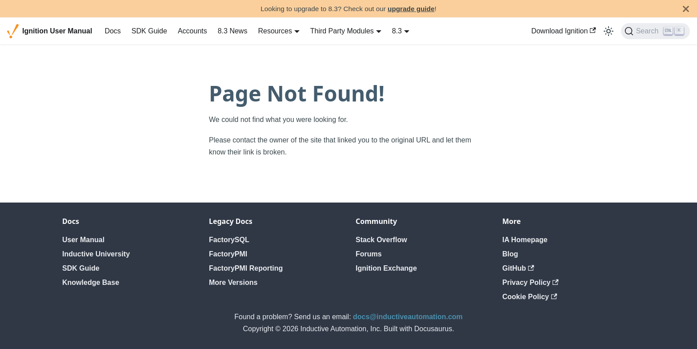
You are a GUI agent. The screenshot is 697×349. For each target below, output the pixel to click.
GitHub (518, 268)
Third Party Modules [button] (342, 31)
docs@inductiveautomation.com (408, 317)
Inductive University (96, 254)
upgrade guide (411, 8)
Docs (112, 31)
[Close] (686, 8)
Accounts (192, 31)
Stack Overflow (381, 239)
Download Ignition (563, 31)
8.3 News (233, 31)
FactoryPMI (228, 254)
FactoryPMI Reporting (246, 268)
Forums (369, 254)
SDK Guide (149, 31)
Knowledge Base (90, 282)
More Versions (233, 282)
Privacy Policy (530, 282)
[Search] (655, 31)
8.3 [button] (397, 31)
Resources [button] (275, 31)
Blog (510, 254)
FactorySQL (229, 239)
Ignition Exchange (386, 268)
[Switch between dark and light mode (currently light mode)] (608, 31)
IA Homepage (525, 239)
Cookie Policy (529, 296)
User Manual (83, 239)
